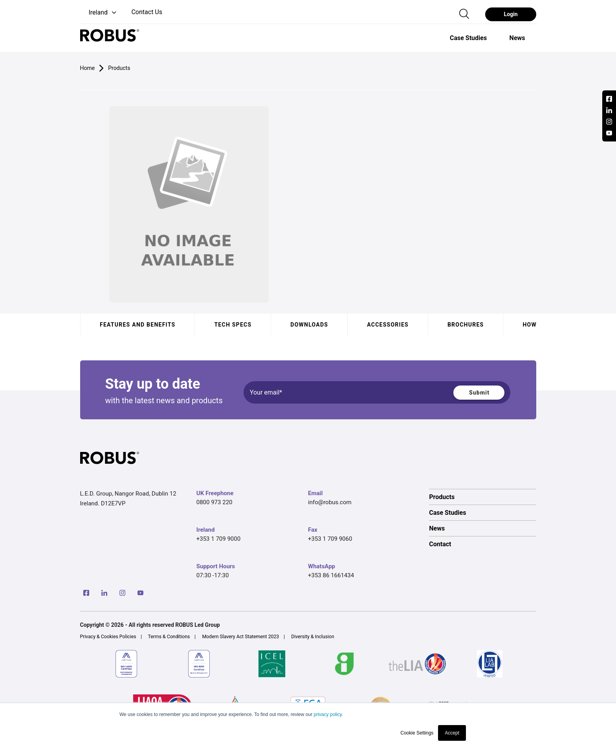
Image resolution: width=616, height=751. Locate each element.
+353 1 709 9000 (218, 538)
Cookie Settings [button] (416, 733)
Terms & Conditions (169, 636)
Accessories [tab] (388, 324)
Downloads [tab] (309, 324)
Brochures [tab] (465, 324)
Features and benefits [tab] (137, 324)
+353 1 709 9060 (330, 538)
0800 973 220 (214, 502)
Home (87, 68)
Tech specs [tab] (232, 324)
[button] (99, 12)
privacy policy (327, 714)
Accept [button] (452, 733)
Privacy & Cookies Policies (108, 636)
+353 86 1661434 (331, 575)
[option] (468, 38)
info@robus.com (330, 502)
